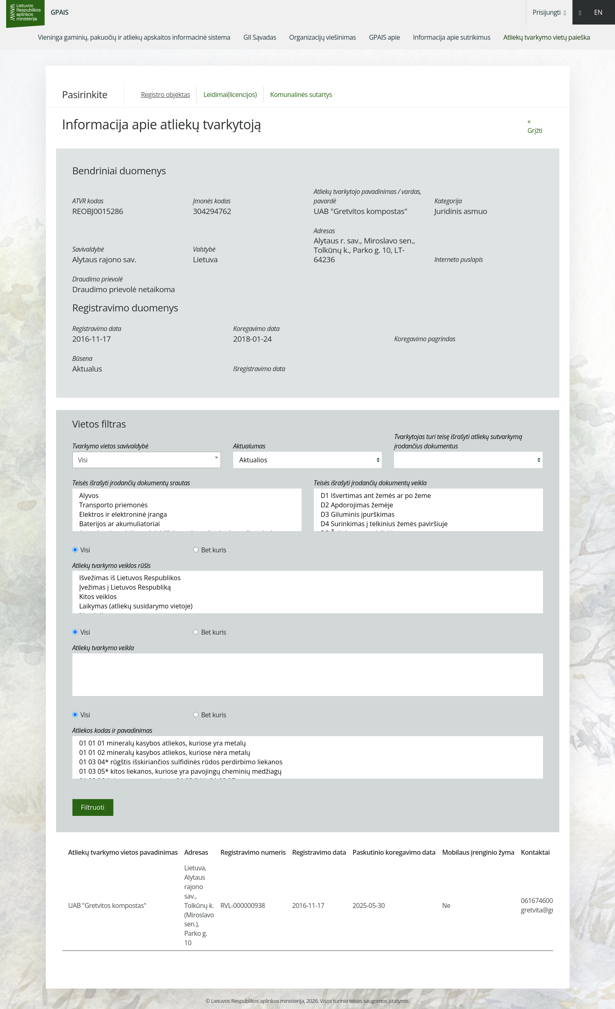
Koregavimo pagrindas (424, 338)
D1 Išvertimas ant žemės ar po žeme (428, 495)
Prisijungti (549, 12)
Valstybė (204, 249)
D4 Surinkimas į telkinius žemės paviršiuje (428, 524)
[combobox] (146, 460)
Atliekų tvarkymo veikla (103, 647)
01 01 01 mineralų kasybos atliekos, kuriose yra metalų (308, 743)
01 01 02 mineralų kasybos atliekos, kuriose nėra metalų (308, 752)
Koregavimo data (256, 328)
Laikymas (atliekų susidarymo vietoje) (308, 606)
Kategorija (448, 200)
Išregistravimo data (259, 368)
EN (598, 12)
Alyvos (187, 495)
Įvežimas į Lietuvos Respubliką (308, 587)
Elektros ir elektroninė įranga (187, 514)
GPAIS (59, 12)
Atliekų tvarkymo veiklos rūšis (111, 565)
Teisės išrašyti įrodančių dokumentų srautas (131, 482)
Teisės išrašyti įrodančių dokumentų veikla (370, 482)
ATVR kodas (88, 200)
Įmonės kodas (212, 200)
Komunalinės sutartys (301, 94)
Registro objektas (165, 94)
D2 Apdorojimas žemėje (428, 505)
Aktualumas (249, 445)
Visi (81, 549)
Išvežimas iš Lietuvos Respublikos (308, 578)
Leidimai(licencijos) (230, 94)
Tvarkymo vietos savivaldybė (110, 445)
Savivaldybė (88, 249)
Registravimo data (97, 328)
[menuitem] (134, 37)
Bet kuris (209, 549)
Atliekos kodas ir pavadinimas (112, 730)
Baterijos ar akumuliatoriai (187, 524)
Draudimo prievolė (97, 279)
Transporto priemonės (187, 505)
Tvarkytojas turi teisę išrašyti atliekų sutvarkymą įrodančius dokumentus (458, 441)
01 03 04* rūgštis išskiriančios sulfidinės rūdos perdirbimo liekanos (308, 762)
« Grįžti (534, 126)
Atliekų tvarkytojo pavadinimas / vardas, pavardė (367, 196)
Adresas (324, 230)
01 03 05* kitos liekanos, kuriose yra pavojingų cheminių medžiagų (308, 771)
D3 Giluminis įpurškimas (428, 514)
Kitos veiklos (308, 596)
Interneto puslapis (459, 259)
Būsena (82, 358)
